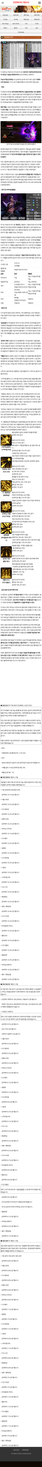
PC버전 (25, 1450)
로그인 (16, 1450)
